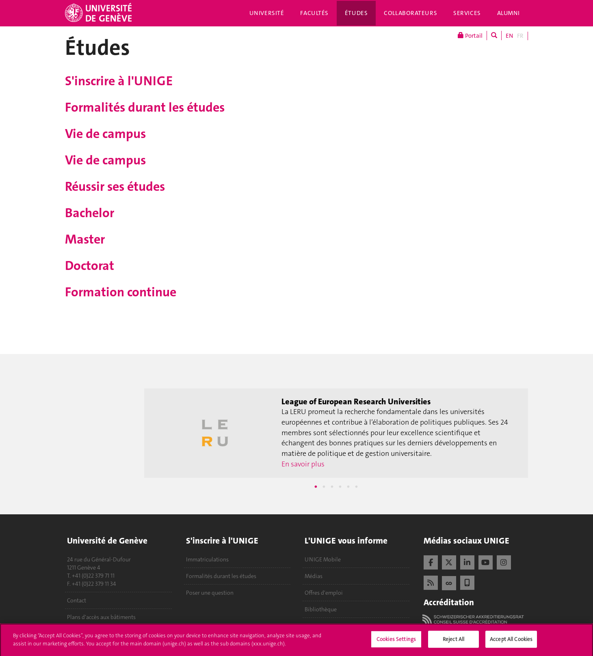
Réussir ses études (115, 186)
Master (85, 239)
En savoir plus (303, 464)
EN (509, 36)
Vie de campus (105, 133)
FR (520, 36)
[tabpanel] (336, 433)
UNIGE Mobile (323, 559)
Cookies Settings (396, 641)
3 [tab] (332, 487)
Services (467, 13)
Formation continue (120, 292)
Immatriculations (207, 559)
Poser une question (210, 592)
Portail (470, 35)
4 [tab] (340, 487)
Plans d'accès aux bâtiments (101, 617)
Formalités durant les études (145, 107)
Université (266, 13)
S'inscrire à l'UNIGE (119, 81)
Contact (76, 600)
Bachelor (89, 213)
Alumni (508, 13)
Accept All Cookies (511, 641)
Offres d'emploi (324, 592)
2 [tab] (324, 487)
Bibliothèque (321, 609)
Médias (313, 576)
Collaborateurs (410, 13)
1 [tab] (316, 487)
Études (356, 13)
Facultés (314, 13)
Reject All (453, 641)
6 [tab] (357, 487)
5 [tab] (348, 487)
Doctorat (89, 265)
